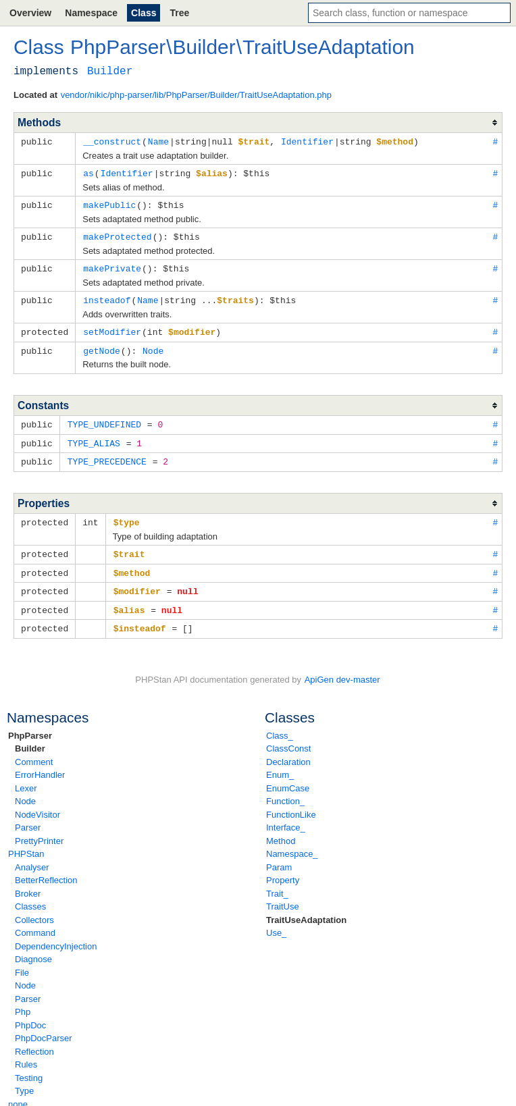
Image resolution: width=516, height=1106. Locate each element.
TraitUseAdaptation (306, 908)
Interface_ (285, 816)
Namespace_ (292, 842)
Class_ (279, 724)
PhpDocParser (43, 1027)
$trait (129, 545)
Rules (26, 1053)
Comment (34, 750)
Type (24, 1079)
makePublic (109, 203)
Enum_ (280, 763)
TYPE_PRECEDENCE (107, 454)
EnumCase (287, 777)
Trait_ (277, 882)
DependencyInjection (56, 935)
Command (35, 921)
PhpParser (30, 724)
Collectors (34, 908)
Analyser (32, 856)
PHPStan (26, 842)
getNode (101, 346)
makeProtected (117, 234)
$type (126, 514)
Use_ (276, 921)
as (88, 172)
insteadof (106, 296)
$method (132, 564)
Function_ (285, 790)
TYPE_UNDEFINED (104, 419)
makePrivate (112, 265)
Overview (30, 12)
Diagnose (33, 948)
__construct (112, 141)
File (22, 961)
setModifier (112, 327)
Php (22, 1000)
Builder (30, 737)
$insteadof (139, 617)
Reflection (34, 1040)
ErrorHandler (40, 763)
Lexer (26, 777)
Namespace (91, 12)
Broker (28, 882)
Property (282, 869)
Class (143, 12)
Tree (179, 12)
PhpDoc (30, 1014)
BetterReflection (46, 869)
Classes (30, 895)
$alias (129, 600)
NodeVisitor (37, 803)
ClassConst (288, 737)
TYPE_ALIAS (94, 437)
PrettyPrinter (39, 829)
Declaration (288, 750)
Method (280, 829)
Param (279, 856)
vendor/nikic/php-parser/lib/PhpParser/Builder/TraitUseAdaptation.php (196, 95)
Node (25, 790)
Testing (29, 1066)
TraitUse (282, 895)
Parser (28, 816)
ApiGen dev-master (342, 668)
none (18, 1093)
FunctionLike (291, 803)
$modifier (137, 581)
